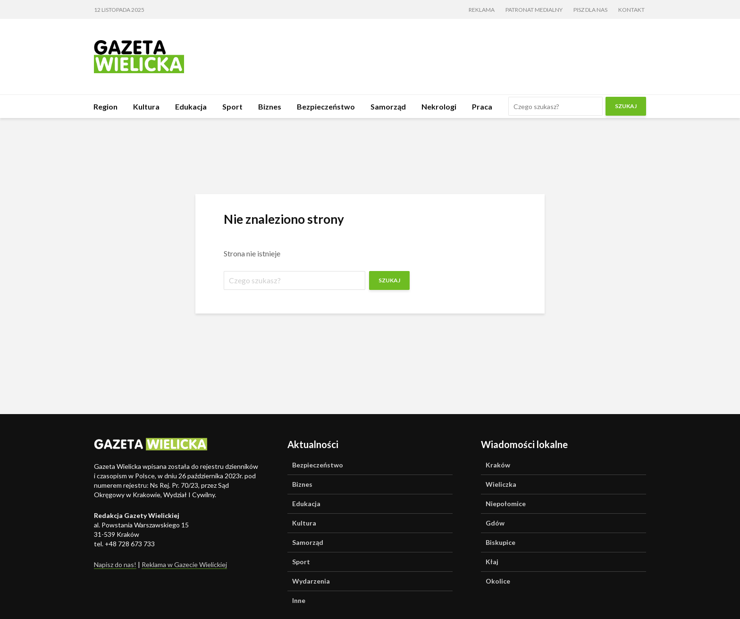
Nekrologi (438, 106)
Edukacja (191, 106)
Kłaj (492, 562)
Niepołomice (506, 504)
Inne (298, 600)
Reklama (482, 9)
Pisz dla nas (590, 9)
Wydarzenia (311, 581)
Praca (482, 106)
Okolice (498, 581)
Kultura (146, 106)
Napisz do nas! (115, 564)
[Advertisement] (474, 55)
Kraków (498, 465)
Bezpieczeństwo (326, 106)
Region (105, 106)
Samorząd (388, 106)
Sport (232, 106)
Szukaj (626, 106)
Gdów (495, 523)
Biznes (269, 106)
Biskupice (500, 542)
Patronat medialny (534, 9)
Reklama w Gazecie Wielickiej (184, 564)
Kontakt (631, 9)
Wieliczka (501, 484)
